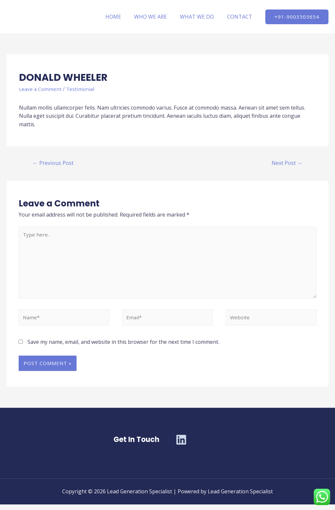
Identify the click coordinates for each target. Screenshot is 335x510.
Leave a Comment (41, 89)
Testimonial (82, 89)
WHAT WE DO (201, 16)
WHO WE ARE (157, 16)
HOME (122, 16)
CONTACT (241, 16)
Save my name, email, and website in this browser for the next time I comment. (123, 347)
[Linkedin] (181, 445)
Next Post (286, 163)
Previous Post (54, 163)
